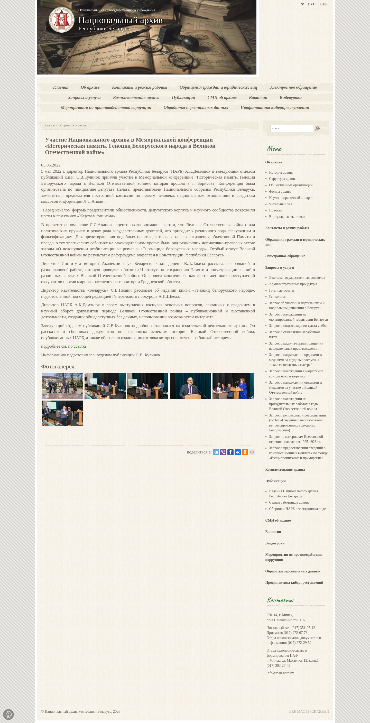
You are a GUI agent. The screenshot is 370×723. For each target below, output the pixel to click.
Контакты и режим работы (287, 228)
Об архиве (65, 125)
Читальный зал (280, 204)
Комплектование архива (285, 469)
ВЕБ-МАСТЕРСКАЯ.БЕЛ (309, 711)
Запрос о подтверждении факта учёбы (298, 326)
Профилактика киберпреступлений (294, 583)
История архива (281, 172)
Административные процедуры (293, 284)
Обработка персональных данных (293, 571)
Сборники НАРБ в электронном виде (297, 509)
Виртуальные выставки (287, 217)
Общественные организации (291, 185)
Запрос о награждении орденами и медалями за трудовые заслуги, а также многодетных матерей (295, 360)
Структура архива (283, 179)
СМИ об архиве (278, 520)
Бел (324, 4)
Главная (50, 125)
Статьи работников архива (289, 502)
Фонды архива (280, 191)
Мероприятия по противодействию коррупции (294, 557)
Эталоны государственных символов (297, 278)
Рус (312, 4)
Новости (81, 125)
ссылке (80, 346)
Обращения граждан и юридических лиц (295, 242)
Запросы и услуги (279, 268)
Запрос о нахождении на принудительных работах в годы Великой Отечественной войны (294, 404)
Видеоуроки (275, 543)
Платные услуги (281, 290)
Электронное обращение (285, 256)
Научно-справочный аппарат (291, 198)
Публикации (275, 481)
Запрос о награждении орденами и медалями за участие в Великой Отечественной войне (295, 387)
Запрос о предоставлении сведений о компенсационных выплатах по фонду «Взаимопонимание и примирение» (298, 453)
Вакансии (273, 532)
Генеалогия (277, 297)
